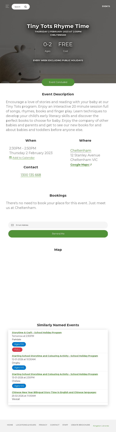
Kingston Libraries (101, 426)
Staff (65, 425)
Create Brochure (80, 425)
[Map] (58, 284)
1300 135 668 (31, 175)
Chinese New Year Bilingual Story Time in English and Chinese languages (54, 392)
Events (106, 6)
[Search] (18, 7)
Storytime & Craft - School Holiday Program (37, 332)
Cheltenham (80, 150)
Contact (54, 425)
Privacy (43, 425)
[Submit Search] (27, 7)
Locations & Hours (26, 425)
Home (10, 425)
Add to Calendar (22, 157)
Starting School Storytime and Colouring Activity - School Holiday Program (55, 356)
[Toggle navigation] (6, 6)
